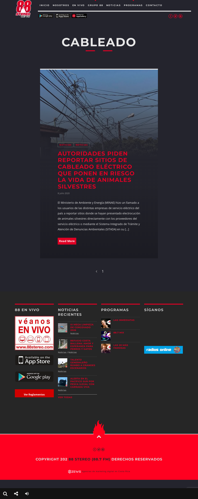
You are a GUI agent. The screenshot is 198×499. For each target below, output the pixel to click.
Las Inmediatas (124, 320)
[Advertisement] (163, 380)
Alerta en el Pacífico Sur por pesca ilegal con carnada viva (82, 382)
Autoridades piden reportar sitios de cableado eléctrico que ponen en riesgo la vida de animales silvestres (96, 170)
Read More (67, 241)
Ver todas (65, 397)
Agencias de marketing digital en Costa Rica (106, 471)
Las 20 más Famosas (121, 346)
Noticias (65, 144)
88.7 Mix (119, 332)
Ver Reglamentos (34, 394)
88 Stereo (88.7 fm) (89, 459)
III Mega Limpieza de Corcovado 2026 (82, 327)
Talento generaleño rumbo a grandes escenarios (82, 363)
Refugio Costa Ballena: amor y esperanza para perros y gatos (81, 344)
